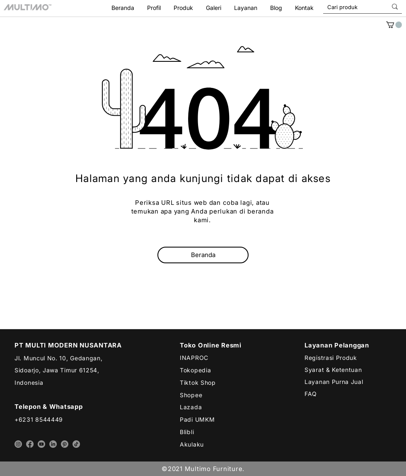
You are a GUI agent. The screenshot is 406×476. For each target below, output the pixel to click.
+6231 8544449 (39, 419)
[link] (394, 25)
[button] (245, 7)
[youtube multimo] (41, 444)
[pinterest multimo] (64, 444)
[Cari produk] (348, 7)
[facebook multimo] (30, 444)
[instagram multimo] (18, 444)
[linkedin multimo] (53, 444)
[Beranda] (203, 255)
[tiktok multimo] (76, 444)
